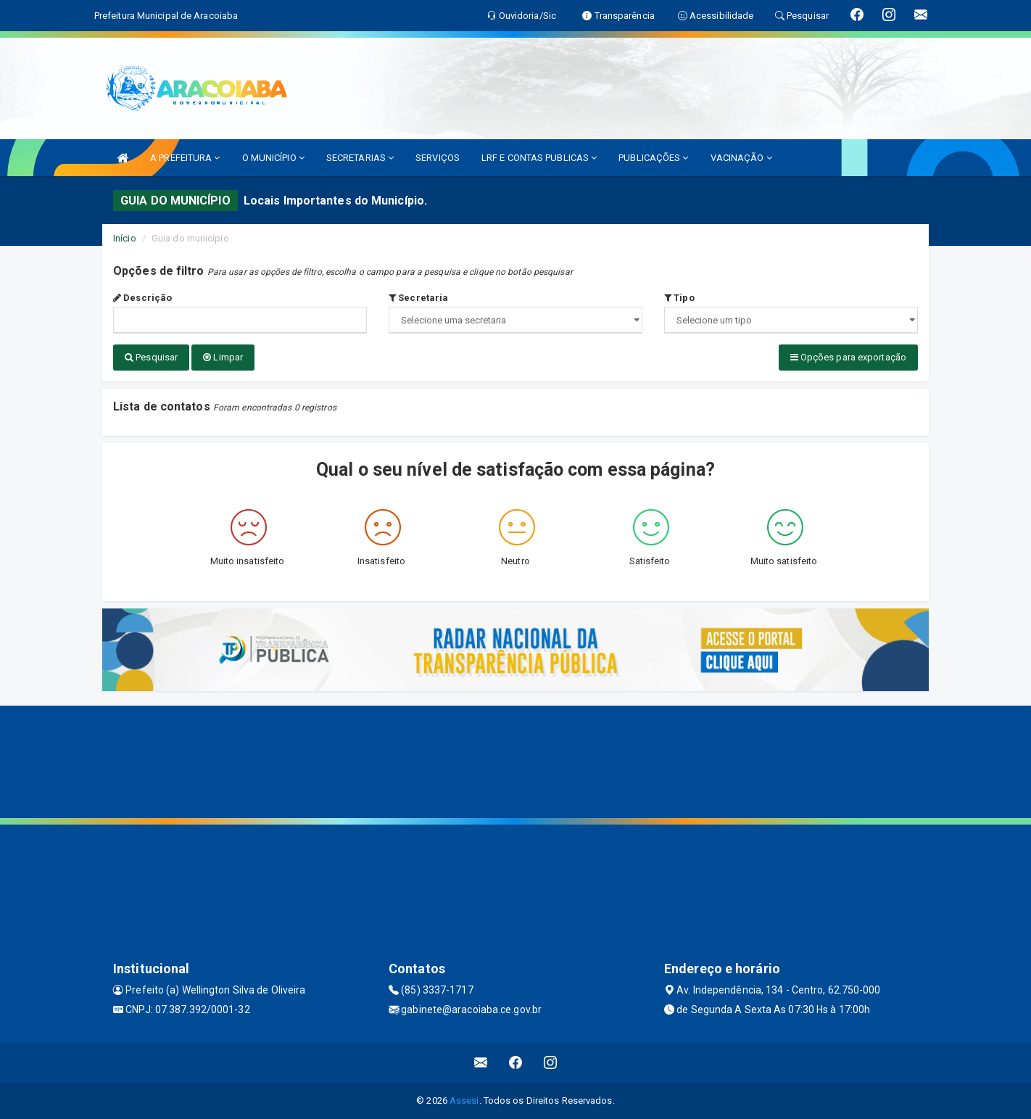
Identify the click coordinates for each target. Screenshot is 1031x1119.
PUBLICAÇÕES (653, 157)
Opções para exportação (848, 357)
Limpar (223, 357)
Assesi (464, 1100)
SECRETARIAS (360, 157)
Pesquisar (151, 357)
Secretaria (418, 297)
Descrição (142, 297)
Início (124, 238)
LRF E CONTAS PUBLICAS (539, 157)
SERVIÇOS (437, 157)
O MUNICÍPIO (273, 157)
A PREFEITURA (185, 157)
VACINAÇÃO (741, 157)
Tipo (679, 297)
